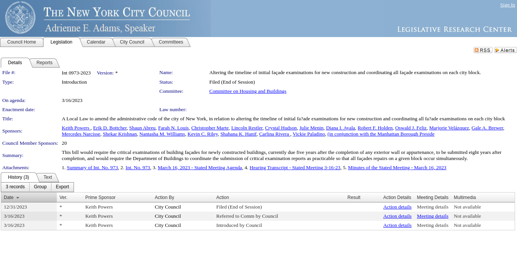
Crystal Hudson (281, 128)
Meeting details (433, 207)
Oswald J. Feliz (411, 128)
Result (353, 197)
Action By (164, 197)
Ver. (63, 197)
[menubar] (37, 187)
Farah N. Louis (173, 128)
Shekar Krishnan (120, 134)
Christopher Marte (210, 128)
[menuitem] (15, 187)
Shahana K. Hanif (238, 134)
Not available (467, 207)
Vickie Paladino (309, 134)
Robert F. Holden (375, 128)
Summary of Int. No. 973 (92, 167)
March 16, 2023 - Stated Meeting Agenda (200, 167)
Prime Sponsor (100, 197)
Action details (397, 207)
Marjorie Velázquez (449, 128)
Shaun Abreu (142, 128)
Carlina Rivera (274, 134)
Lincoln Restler (246, 128)
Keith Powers (76, 128)
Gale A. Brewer (487, 128)
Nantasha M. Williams (162, 134)
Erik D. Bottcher (110, 128)
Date (8, 197)
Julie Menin (311, 128)
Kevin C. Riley (203, 134)
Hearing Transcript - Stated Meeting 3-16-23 (295, 167)
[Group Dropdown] (40, 187)
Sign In (507, 5)
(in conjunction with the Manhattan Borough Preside (381, 134)
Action (222, 197)
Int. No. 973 (137, 167)
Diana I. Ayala (340, 128)
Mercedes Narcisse (81, 134)
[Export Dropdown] (62, 187)
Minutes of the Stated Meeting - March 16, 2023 (397, 167)
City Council (168, 207)
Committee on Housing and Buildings (247, 91)
